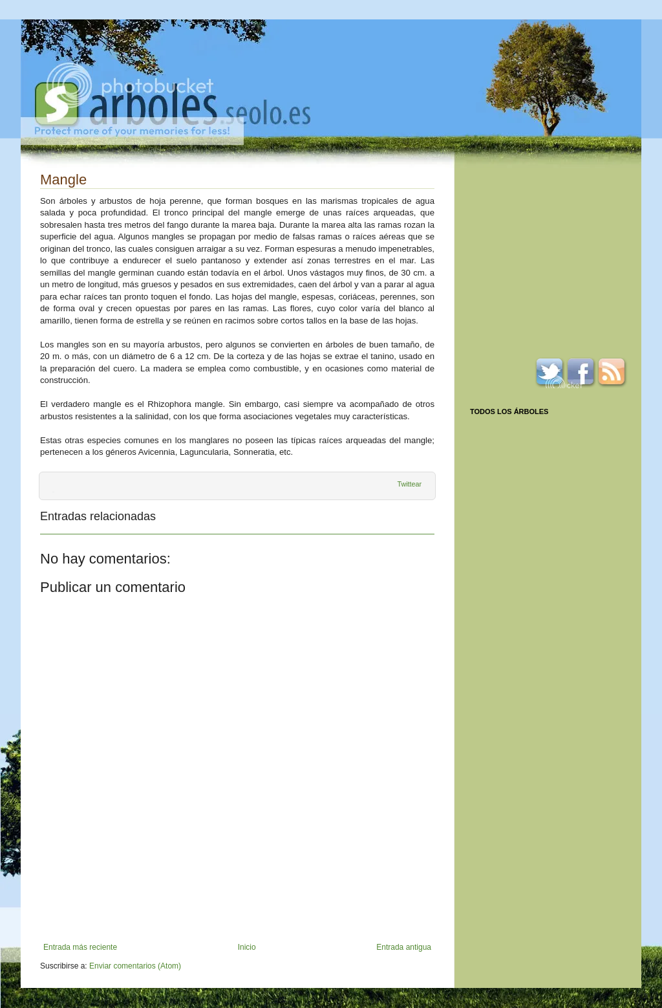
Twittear (409, 484)
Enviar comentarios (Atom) (135, 965)
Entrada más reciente (80, 947)
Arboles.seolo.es (173, 104)
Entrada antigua (403, 947)
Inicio (247, 947)
